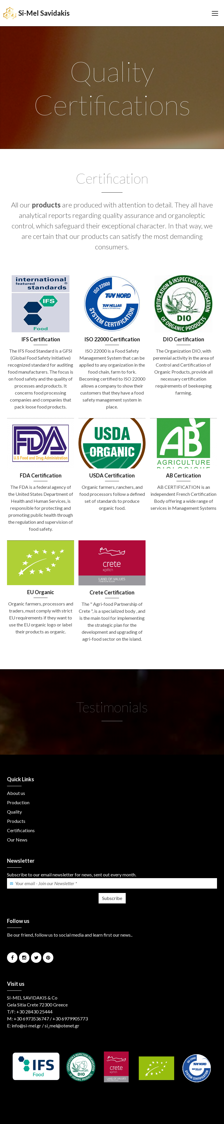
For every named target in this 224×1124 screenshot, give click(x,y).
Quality (14, 811)
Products (16, 821)
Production (18, 802)
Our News (17, 839)
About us (16, 793)
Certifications (21, 830)
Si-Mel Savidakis (36, 13)
